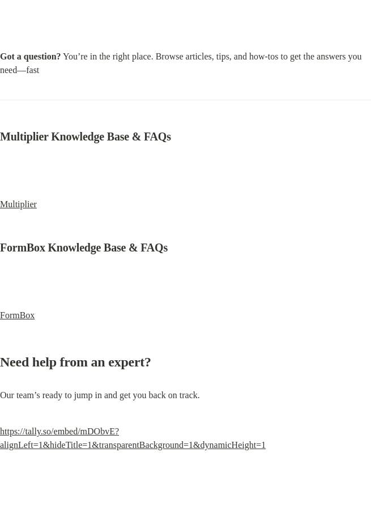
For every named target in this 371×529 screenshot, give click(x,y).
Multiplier (18, 204)
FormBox (17, 315)
